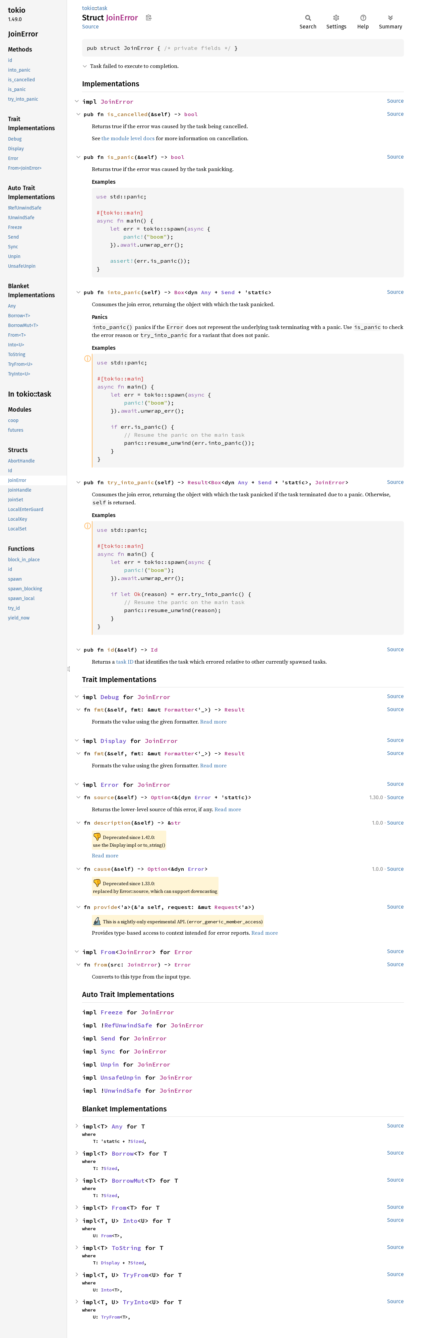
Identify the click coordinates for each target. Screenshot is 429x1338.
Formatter (179, 709)
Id (154, 649)
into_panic (124, 292)
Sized (137, 1141)
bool (191, 114)
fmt (99, 709)
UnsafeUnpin (121, 1077)
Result (198, 482)
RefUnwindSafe (128, 1025)
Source (90, 26)
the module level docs (128, 138)
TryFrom (135, 1275)
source (104, 797)
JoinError (117, 101)
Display (113, 741)
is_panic (120, 157)
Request (226, 907)
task (102, 8)
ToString (126, 1248)
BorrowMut (128, 1180)
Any (206, 292)
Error (110, 784)
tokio (88, 8)
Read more (213, 721)
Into (130, 1221)
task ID (124, 661)
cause (102, 868)
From (108, 952)
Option (161, 797)
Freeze (112, 1012)
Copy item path (148, 17)
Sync (108, 1051)
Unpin (110, 1064)
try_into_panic (130, 482)
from (100, 964)
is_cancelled (127, 114)
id (110, 649)
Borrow (123, 1153)
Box (179, 292)
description (112, 822)
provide (105, 907)
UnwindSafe (122, 1090)
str (176, 822)
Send (228, 292)
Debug (110, 697)
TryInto (135, 1302)
